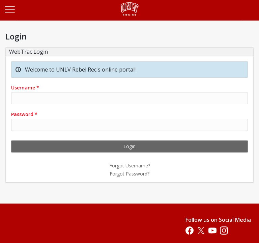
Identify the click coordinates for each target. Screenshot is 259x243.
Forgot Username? (129, 165)
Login (129, 146)
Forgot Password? (129, 173)
